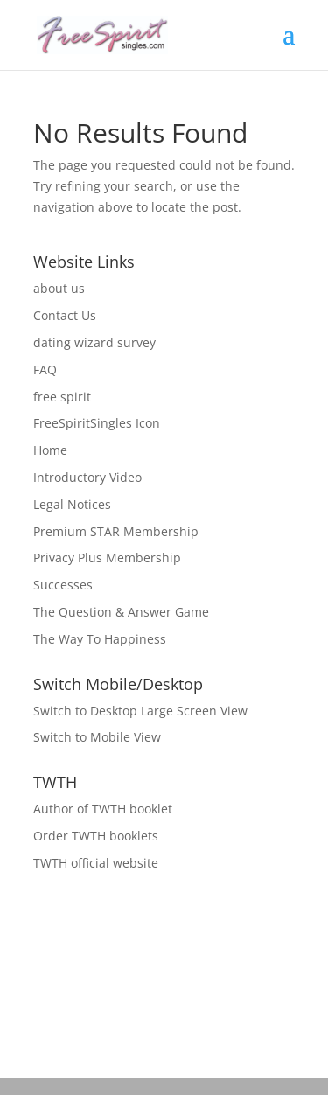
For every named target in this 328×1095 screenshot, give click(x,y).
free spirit (62, 396)
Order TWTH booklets (95, 835)
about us (59, 288)
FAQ (45, 369)
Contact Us (64, 315)
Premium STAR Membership (116, 531)
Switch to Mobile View (97, 737)
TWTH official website (95, 862)
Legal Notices (72, 504)
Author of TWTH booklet (102, 808)
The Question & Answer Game (121, 611)
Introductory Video (87, 477)
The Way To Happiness (99, 639)
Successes (63, 584)
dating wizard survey (94, 342)
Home (50, 450)
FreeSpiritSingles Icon (96, 423)
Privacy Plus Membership (107, 557)
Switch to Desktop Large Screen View (140, 710)
